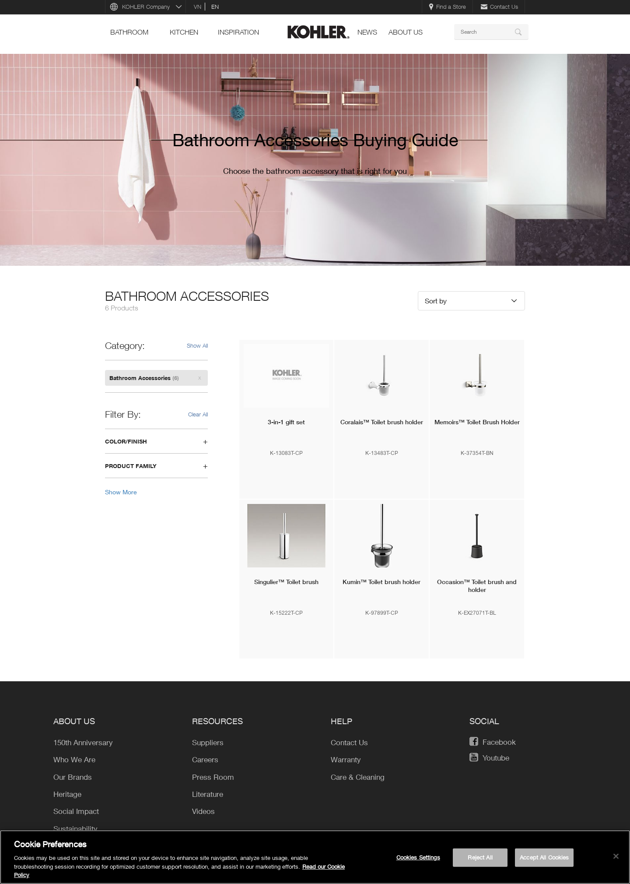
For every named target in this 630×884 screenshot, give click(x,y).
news (367, 32)
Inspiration (238, 32)
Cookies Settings (418, 857)
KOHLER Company (146, 6)
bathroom (129, 32)
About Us (405, 32)
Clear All (198, 414)
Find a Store (447, 6)
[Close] (616, 856)
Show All (197, 345)
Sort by (436, 300)
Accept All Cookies (544, 857)
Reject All (480, 857)
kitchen (184, 32)
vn (197, 6)
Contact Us (499, 6)
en (215, 6)
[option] (315, 160)
